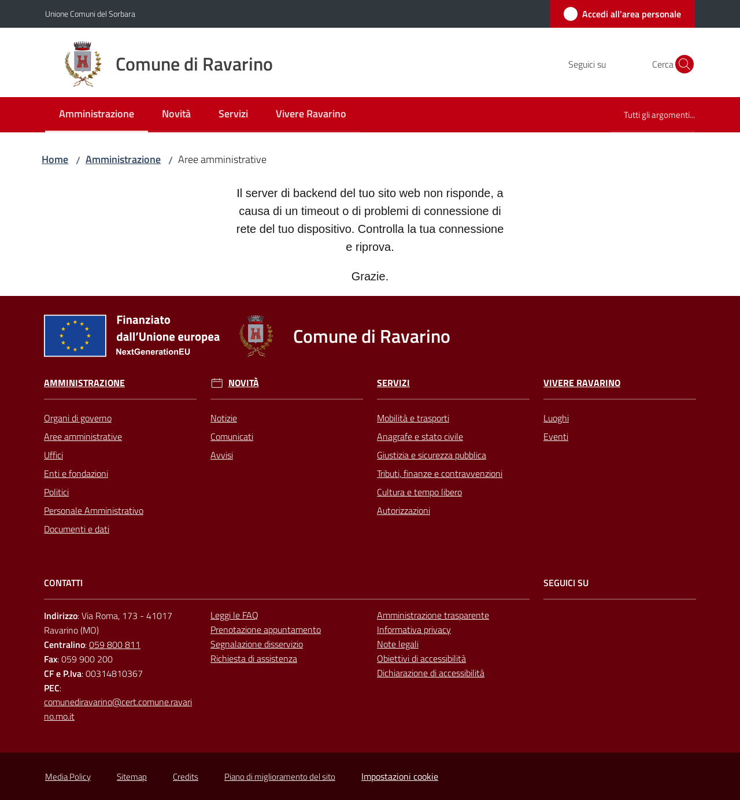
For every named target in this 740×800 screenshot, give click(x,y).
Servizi (393, 383)
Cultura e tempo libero (419, 492)
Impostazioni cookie (399, 776)
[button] (681, 64)
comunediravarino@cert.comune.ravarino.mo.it (118, 709)
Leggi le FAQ (234, 615)
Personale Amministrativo (93, 510)
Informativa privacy (414, 629)
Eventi (555, 436)
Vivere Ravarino (581, 383)
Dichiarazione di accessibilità (430, 673)
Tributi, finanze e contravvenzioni (439, 473)
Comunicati (231, 436)
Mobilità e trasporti (413, 418)
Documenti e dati (76, 529)
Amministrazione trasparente (433, 615)
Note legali (398, 644)
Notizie (223, 418)
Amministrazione (123, 159)
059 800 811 (114, 644)
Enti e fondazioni (76, 473)
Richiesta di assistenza (253, 658)
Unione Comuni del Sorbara (90, 14)
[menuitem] (96, 114)
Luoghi (556, 418)
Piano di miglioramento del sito (279, 776)
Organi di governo (78, 418)
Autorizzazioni (403, 510)
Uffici (53, 455)
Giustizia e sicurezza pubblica (431, 455)
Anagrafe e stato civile (420, 436)
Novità (243, 383)
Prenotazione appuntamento (265, 629)
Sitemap (132, 776)
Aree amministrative (83, 436)
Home (55, 159)
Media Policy (68, 776)
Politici (56, 492)
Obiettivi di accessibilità (421, 658)
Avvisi (221, 455)
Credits (185, 776)
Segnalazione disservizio (256, 644)
